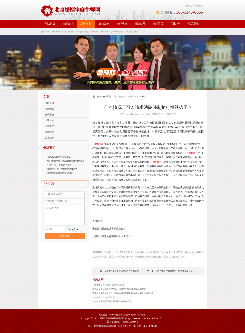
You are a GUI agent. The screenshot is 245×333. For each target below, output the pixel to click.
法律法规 (49, 120)
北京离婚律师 (120, 96)
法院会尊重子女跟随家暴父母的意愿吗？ (122, 271)
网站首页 (49, 23)
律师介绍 (113, 314)
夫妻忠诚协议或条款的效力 (59, 157)
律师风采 (157, 23)
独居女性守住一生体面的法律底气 (62, 169)
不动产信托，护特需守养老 (59, 165)
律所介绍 (67, 23)
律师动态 (121, 23)
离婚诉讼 (66, 31)
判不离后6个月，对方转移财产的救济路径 (66, 161)
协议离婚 (95, 31)
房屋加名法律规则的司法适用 (60, 173)
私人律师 (134, 31)
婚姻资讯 (139, 23)
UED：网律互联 (150, 326)
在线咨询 (175, 23)
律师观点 (49, 132)
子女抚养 (75, 31)
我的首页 (189, 5)
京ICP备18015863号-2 (153, 318)
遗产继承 (124, 31)
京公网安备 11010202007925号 (122, 322)
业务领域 (123, 314)
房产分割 (85, 31)
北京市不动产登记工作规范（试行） (108, 285)
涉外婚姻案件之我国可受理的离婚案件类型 (111, 301)
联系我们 (199, 5)
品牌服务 (85, 23)
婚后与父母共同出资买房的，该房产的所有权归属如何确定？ (119, 289)
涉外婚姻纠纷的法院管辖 (103, 297)
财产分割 (105, 31)
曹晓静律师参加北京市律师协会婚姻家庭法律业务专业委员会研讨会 (122, 293)
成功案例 (103, 23)
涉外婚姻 (115, 31)
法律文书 (49, 126)
